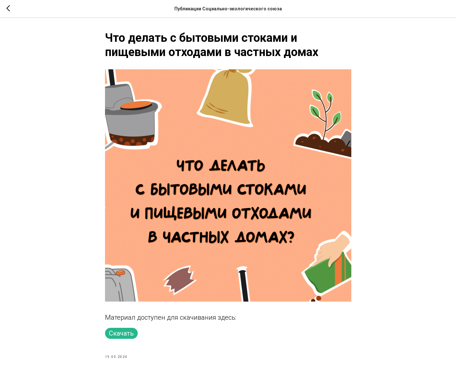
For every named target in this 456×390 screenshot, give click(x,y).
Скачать (121, 333)
